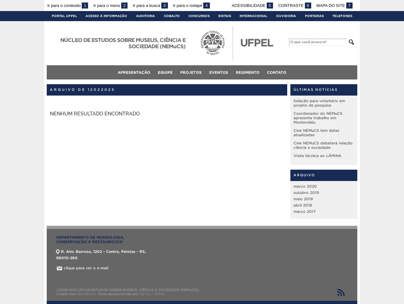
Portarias (314, 16)
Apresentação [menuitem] (134, 72)
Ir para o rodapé (191, 5)
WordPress (86, 294)
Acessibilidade (252, 5)
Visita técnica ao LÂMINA (317, 156)
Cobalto (172, 16)
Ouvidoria (286, 16)
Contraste (294, 5)
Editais (224, 16)
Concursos (199, 16)
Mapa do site (334, 5)
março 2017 (305, 211)
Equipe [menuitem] (165, 72)
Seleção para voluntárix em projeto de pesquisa (319, 103)
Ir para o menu (110, 5)
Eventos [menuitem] (218, 72)
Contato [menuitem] (276, 72)
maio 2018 (303, 199)
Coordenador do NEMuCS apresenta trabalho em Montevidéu (318, 117)
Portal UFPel (64, 16)
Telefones (342, 16)
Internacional (253, 16)
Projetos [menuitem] (191, 72)
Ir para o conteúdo (67, 5)
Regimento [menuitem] (247, 72)
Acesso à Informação (106, 16)
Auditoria (145, 16)
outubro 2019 (306, 192)
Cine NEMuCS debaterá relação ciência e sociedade (323, 145)
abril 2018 (303, 205)
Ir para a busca (150, 5)
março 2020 (305, 186)
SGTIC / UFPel (152, 294)
